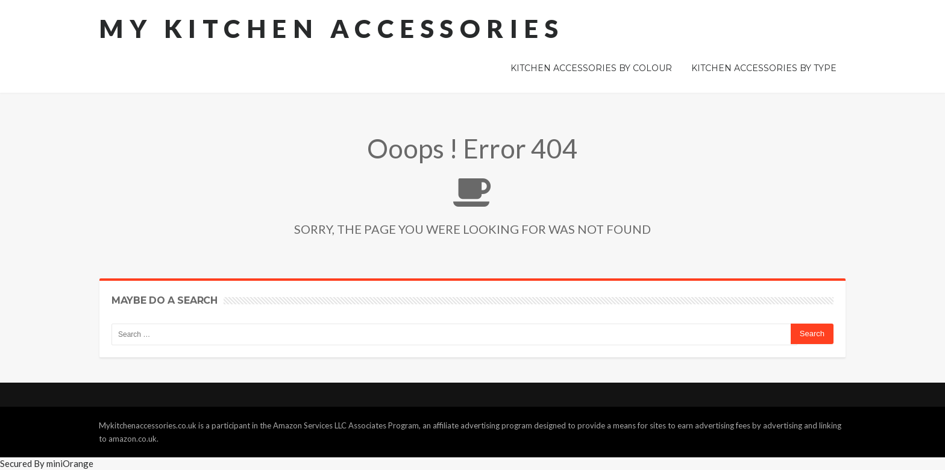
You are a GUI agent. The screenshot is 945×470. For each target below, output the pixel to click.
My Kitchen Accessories (331, 28)
